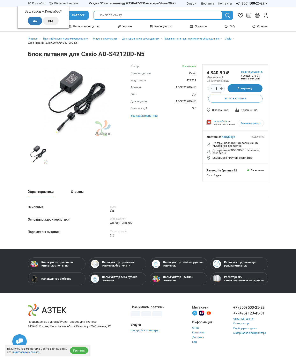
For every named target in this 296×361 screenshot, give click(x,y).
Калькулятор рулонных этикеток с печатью (51, 265)
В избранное (217, 110)
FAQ (229, 26)
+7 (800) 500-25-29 (249, 309)
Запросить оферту (251, 123)
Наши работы (220, 121)
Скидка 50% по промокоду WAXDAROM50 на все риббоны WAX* (132, 3)
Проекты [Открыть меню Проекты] (198, 26)
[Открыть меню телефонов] (252, 3)
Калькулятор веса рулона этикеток (114, 280)
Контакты (198, 334)
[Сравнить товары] (248, 15)
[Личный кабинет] (265, 15)
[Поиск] (227, 15)
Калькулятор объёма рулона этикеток (177, 265)
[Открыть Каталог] (75, 15)
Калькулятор (241, 325)
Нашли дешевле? (252, 71)
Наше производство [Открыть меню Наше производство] (84, 26)
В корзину (245, 88)
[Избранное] (240, 15)
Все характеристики (144, 115)
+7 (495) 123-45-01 (249, 315)
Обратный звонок (63, 3)
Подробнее (257, 137)
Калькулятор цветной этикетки (172, 280)
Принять (79, 350)
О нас (195, 329)
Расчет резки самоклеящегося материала (238, 280)
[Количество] (216, 89)
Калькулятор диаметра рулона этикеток (234, 265)
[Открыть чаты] (19, 341)
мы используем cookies (25, 352)
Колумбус (228, 137)
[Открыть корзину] (257, 15)
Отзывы (260, 26)
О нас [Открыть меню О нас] (192, 3)
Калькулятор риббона (50, 280)
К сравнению (246, 110)
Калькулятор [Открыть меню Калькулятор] (160, 26)
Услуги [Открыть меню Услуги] (125, 26)
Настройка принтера (144, 332)
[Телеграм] (194, 314)
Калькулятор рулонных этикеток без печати (112, 265)
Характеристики (41, 192)
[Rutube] (201, 314)
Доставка (198, 339)
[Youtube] (208, 314)
